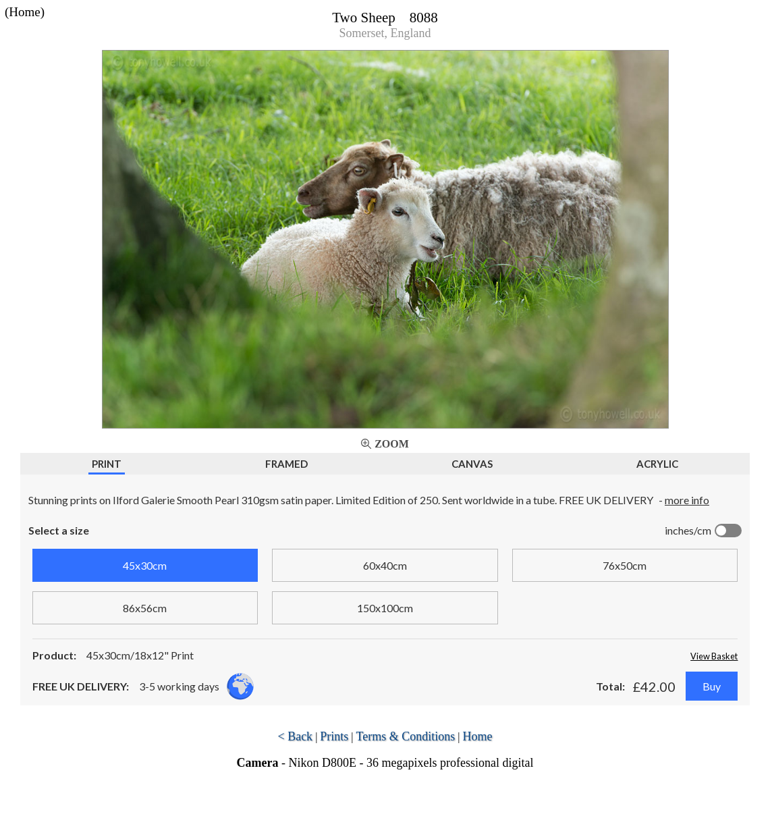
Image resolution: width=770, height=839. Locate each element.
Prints (334, 736)
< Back (294, 736)
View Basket (714, 656)
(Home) (25, 12)
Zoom (392, 444)
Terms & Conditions (406, 736)
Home (478, 736)
